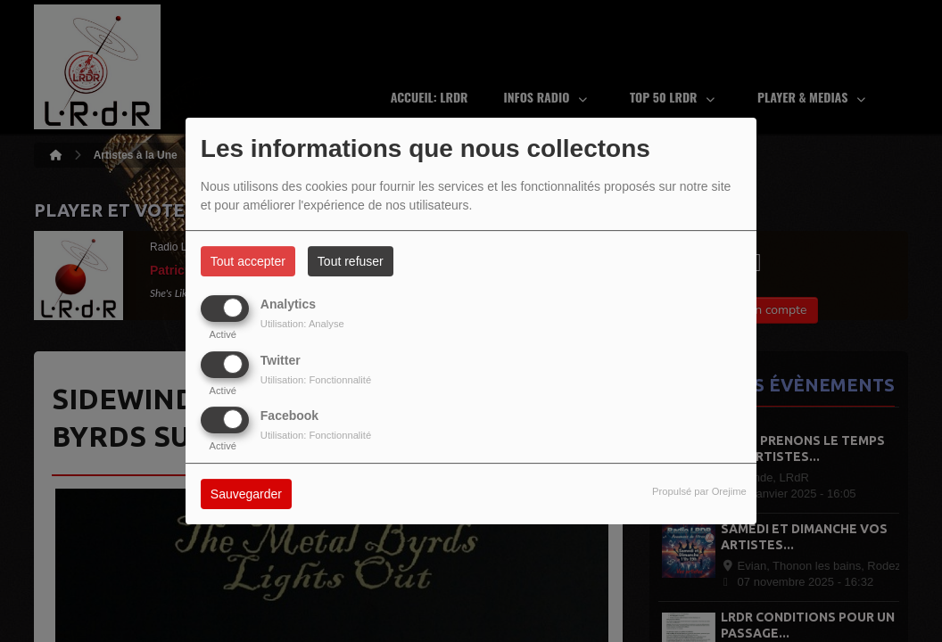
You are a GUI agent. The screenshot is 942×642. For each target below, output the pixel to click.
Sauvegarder (246, 494)
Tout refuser (351, 261)
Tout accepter (248, 261)
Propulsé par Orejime (699, 491)
